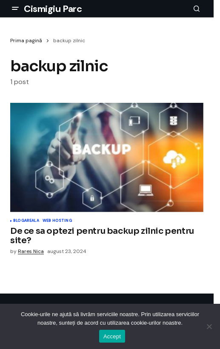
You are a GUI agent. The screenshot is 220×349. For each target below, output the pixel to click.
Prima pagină (26, 40)
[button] (15, 8)
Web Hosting (57, 221)
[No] (209, 326)
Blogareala (26, 221)
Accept (112, 336)
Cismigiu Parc (53, 9)
